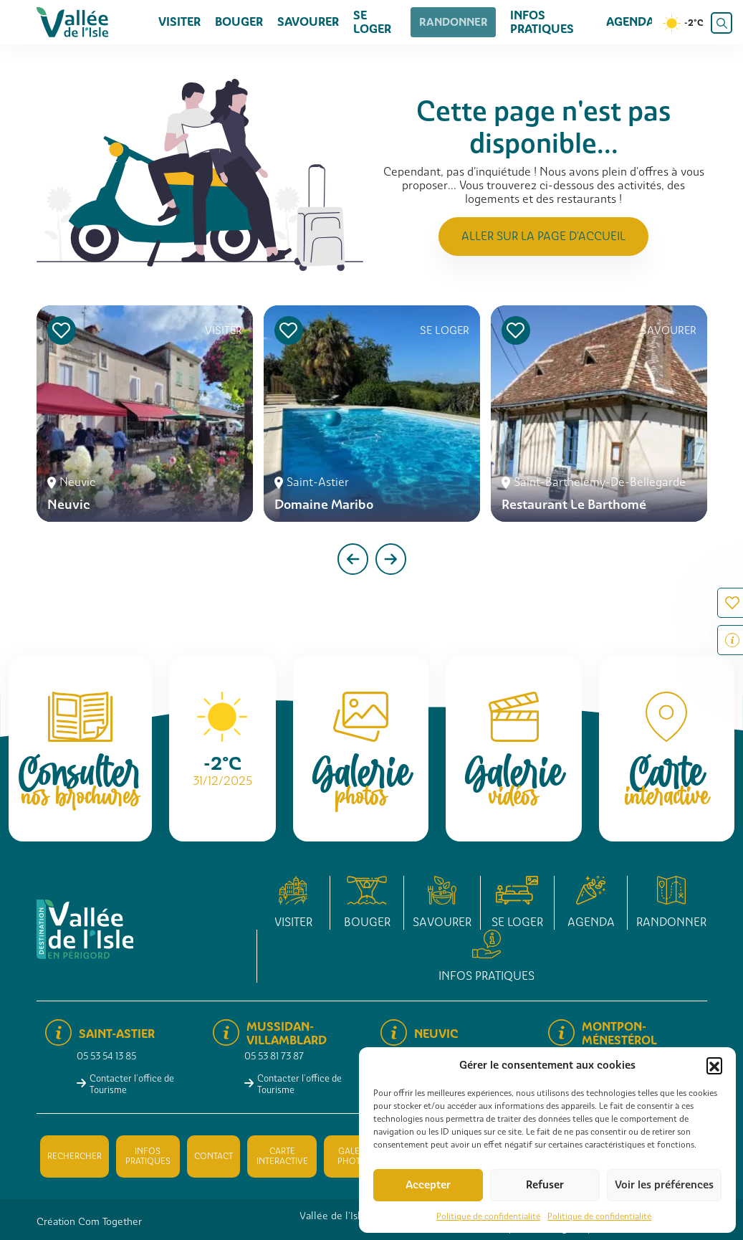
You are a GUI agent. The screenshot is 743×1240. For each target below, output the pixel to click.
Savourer (308, 22)
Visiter (179, 22)
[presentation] (352, 559)
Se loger (372, 22)
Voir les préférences (664, 1184)
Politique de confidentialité (488, 1216)
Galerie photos (355, 1156)
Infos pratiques (533, 22)
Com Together (110, 1221)
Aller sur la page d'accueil (543, 236)
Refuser (545, 1184)
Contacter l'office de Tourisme (132, 1083)
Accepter (428, 1184)
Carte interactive (282, 1156)
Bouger (239, 22)
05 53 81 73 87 (274, 1056)
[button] (714, 1065)
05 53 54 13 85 (106, 1056)
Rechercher (74, 1156)
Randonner (451, 22)
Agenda (630, 22)
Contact (213, 1156)
